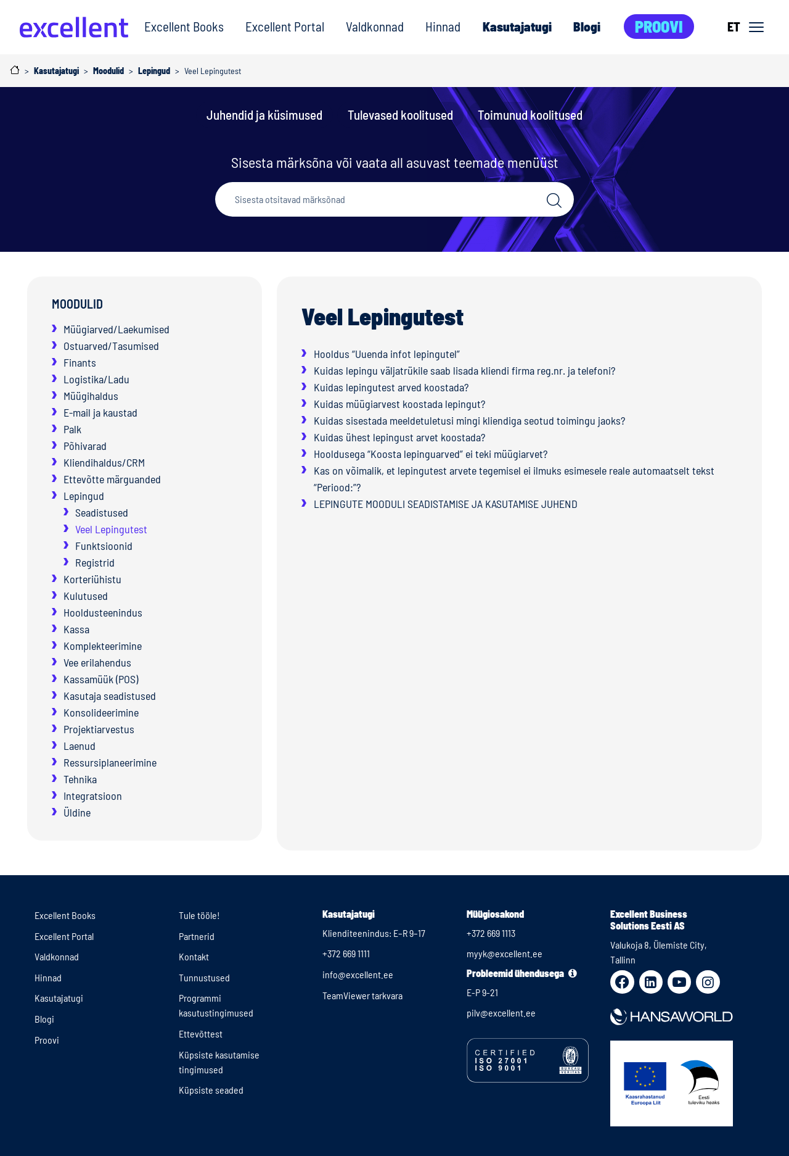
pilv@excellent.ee (501, 1012)
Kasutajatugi (516, 26)
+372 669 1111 (346, 953)
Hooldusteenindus (102, 612)
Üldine (77, 812)
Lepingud (83, 495)
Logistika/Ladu (96, 379)
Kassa (76, 629)
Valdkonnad (375, 26)
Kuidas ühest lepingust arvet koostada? (399, 437)
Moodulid (77, 303)
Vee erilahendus (97, 662)
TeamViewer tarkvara (362, 995)
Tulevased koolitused (400, 114)
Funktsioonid (104, 545)
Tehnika (80, 779)
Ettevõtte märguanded (112, 479)
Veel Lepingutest (111, 529)
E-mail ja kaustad (100, 412)
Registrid (95, 562)
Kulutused (85, 595)
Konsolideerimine (101, 712)
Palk (72, 429)
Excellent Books (184, 26)
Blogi (586, 26)
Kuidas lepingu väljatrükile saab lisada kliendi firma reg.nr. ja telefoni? (464, 370)
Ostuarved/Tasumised (111, 345)
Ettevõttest (201, 1033)
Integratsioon (92, 795)
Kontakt (194, 956)
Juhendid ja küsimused (264, 114)
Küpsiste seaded (211, 1090)
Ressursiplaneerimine (110, 762)
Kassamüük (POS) (100, 679)
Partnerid (197, 936)
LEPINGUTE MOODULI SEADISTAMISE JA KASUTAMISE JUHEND (446, 503)
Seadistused (101, 512)
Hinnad (442, 26)
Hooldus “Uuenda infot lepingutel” (387, 353)
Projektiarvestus (98, 729)
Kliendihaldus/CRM (104, 462)
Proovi (659, 26)
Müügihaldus (90, 395)
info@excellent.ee (357, 974)
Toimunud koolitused (530, 114)
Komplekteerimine (102, 645)
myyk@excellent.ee (504, 953)
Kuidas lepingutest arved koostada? (391, 387)
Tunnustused (204, 977)
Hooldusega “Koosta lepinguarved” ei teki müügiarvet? (430, 453)
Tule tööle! (199, 915)
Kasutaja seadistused (109, 695)
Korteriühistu (92, 579)
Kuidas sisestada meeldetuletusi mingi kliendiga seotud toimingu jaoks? (469, 420)
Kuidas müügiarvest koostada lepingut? (399, 403)
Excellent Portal (284, 26)
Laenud (79, 745)
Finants (79, 362)
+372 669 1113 (491, 933)
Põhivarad (85, 445)
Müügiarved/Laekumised (116, 329)
